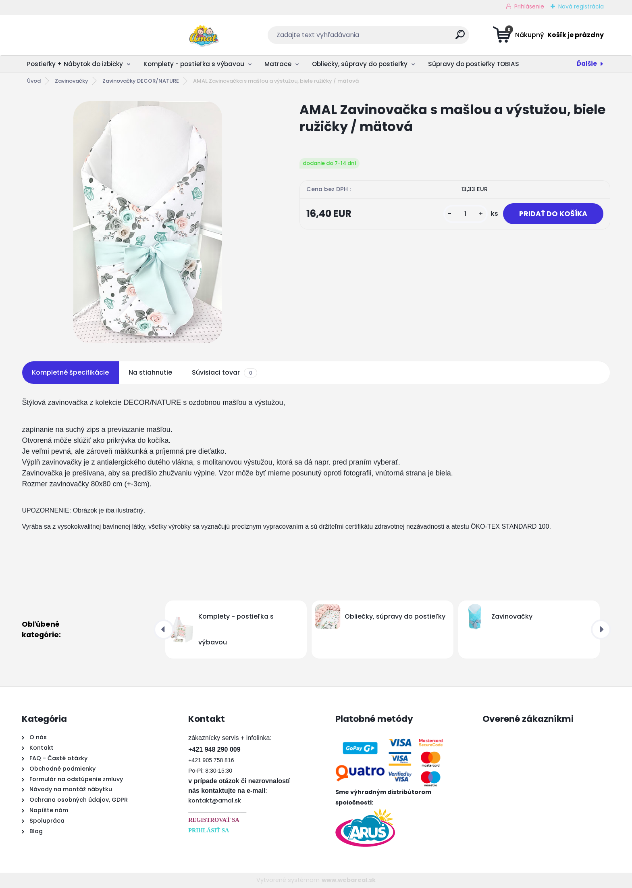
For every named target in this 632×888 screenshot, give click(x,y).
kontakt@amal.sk (214, 800)
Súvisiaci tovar (224, 372)
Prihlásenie (529, 6)
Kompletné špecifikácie (70, 372)
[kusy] (465, 214)
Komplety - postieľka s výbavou (193, 64)
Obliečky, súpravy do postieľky (359, 64)
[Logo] (71, 35)
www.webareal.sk (349, 880)
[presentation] (164, 629)
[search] (395, 38)
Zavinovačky (71, 81)
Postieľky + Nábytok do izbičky (75, 64)
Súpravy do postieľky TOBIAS (473, 64)
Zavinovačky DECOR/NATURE (140, 81)
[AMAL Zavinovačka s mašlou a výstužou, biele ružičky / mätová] (147, 222)
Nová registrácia (581, 6)
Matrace (277, 64)
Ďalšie (587, 63)
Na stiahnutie (150, 372)
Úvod (34, 81)
